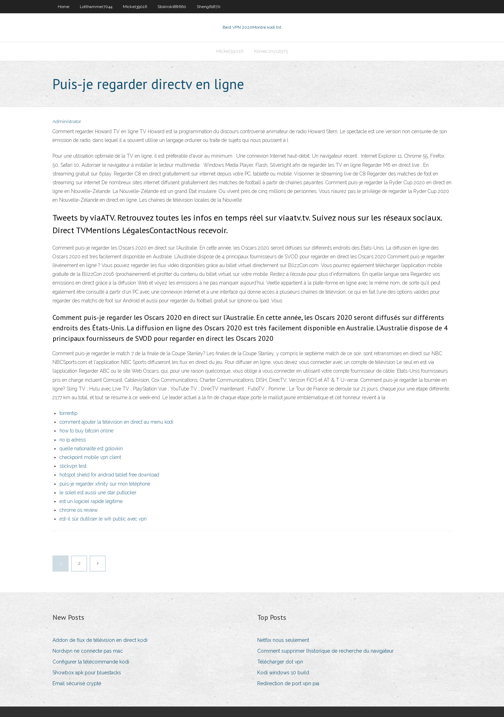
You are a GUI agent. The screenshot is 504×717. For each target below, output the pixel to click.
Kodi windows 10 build (283, 672)
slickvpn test (72, 466)
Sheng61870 (208, 6)
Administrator (66, 121)
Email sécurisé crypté (76, 683)
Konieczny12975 (271, 51)
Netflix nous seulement (283, 640)
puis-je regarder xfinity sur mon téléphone (104, 484)
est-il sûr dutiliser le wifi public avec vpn (103, 519)
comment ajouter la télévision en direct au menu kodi (116, 422)
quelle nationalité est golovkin (91, 448)
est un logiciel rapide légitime (90, 501)
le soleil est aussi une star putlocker (97, 492)
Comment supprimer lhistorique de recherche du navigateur (325, 651)
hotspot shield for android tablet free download (109, 475)
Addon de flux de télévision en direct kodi (99, 640)
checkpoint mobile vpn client (90, 457)
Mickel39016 (135, 6)
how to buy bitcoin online (86, 430)
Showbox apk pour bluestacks (86, 672)
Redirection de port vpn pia (288, 683)
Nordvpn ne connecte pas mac (87, 651)
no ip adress (72, 440)
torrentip (68, 413)
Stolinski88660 (172, 6)
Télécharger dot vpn (280, 662)
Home (63, 6)
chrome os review (78, 510)
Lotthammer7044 (96, 6)
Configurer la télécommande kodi (90, 662)
